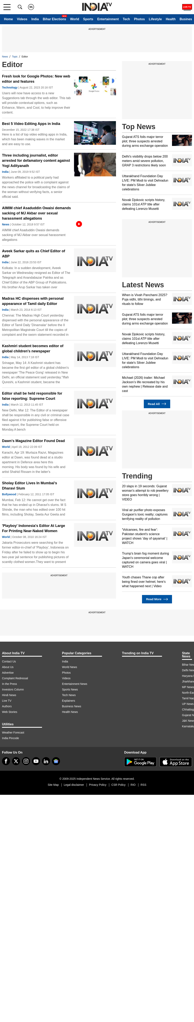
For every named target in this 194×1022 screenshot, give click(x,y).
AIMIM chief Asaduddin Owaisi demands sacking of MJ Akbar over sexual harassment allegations (36, 213)
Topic (15, 56)
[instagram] (26, 761)
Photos (139, 19)
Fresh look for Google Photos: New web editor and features (36, 78)
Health (171, 19)
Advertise (8, 672)
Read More (157, 599)
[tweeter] (16, 761)
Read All (157, 404)
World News (69, 667)
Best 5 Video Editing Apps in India (31, 124)
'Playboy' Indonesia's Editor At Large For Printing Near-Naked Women (33, 528)
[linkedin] (46, 761)
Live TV (6, 700)
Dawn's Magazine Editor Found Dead (33, 441)
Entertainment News (74, 683)
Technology (10, 87)
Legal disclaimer (74, 784)
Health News (70, 711)
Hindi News (9, 695)
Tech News (69, 695)
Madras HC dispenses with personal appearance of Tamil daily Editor (33, 301)
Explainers (68, 700)
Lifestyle (155, 19)
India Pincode (10, 738)
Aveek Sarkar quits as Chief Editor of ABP (33, 253)
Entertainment (108, 19)
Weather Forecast (13, 732)
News (5, 56)
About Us (8, 667)
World (74, 19)
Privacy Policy (97, 784)
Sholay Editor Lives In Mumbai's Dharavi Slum (29, 485)
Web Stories (9, 711)
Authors (7, 706)
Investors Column (13, 689)
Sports (88, 19)
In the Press (9, 683)
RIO (133, 784)
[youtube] (36, 761)
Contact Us (9, 661)
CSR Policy (118, 784)
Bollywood (9, 494)
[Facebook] (6, 761)
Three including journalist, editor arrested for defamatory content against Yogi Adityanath (36, 160)
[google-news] (56, 761)
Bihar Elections (54, 19)
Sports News (70, 689)
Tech (126, 19)
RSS (143, 784)
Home (8, 19)
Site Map (53, 784)
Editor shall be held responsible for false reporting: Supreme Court (32, 396)
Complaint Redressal (15, 678)
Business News (71, 706)
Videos (22, 19)
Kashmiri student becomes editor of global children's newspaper (32, 348)
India (35, 19)
